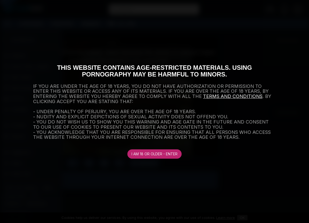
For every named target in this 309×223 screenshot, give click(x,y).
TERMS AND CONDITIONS (232, 96)
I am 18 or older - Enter (154, 154)
